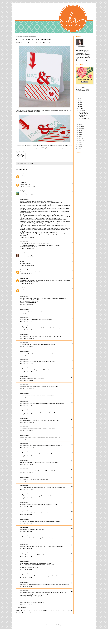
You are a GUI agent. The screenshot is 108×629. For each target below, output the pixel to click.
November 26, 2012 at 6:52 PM (27, 178)
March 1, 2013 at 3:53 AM (26, 514)
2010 (79, 146)
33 (71, 486)
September (81, 126)
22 (71, 394)
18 (71, 360)
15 (71, 335)
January (81, 142)
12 (71, 310)
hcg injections (34, 567)
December (81, 108)
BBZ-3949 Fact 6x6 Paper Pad (30, 145)
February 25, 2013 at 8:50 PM (26, 430)
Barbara (22, 182)
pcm (21, 174)
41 (71, 553)
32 (71, 478)
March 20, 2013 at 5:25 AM (26, 577)
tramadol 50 (23, 554)
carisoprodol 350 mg (25, 437)
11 (71, 297)
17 (71, 352)
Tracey (21, 253)
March (80, 138)
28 (71, 444)
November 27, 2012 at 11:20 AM (27, 186)
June (80, 132)
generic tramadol (24, 428)
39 (71, 537)
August (80, 128)
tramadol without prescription (27, 311)
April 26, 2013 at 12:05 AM (26, 604)
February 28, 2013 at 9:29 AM (26, 498)
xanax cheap (23, 496)
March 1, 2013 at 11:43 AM (26, 523)
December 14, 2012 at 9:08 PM (27, 265)
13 (71, 318)
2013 (79, 104)
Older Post (69, 610)
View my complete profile (82, 60)
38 (71, 528)
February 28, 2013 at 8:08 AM (26, 481)
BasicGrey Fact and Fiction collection (42, 42)
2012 (79, 106)
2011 (79, 144)
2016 (79, 99)
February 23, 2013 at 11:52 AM (27, 388)
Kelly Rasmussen (81, 46)
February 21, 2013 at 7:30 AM (26, 329)
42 (71, 562)
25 (71, 419)
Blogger (60, 625)
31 (71, 469)
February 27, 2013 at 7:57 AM (26, 456)
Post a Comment (22, 607)
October (81, 124)
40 (71, 545)
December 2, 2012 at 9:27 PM (26, 194)
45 (71, 591)
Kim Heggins (23, 191)
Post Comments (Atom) (27, 612)
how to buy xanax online (25, 420)
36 (71, 511)
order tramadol (23, 487)
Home (44, 610)
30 (71, 461)
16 (71, 343)
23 (71, 402)
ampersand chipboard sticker (43, 110)
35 (71, 503)
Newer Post (19, 610)
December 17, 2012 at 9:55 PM (27, 292)
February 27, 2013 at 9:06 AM (26, 464)
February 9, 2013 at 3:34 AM (26, 304)
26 (71, 427)
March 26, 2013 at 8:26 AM (26, 586)
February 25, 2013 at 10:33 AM (27, 422)
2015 (79, 101)
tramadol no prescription (26, 395)
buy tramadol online (24, 336)
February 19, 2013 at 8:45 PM (26, 313)
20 (71, 377)
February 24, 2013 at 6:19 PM (26, 405)
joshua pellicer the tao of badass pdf (35, 602)
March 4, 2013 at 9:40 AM (26, 548)
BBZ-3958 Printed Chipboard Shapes (55, 145)
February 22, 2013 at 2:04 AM (26, 363)
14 (71, 326)
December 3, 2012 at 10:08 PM (27, 237)
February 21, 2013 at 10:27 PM (27, 355)
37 (71, 520)
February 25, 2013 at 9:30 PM (26, 439)
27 (71, 436)
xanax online (23, 378)
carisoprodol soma (24, 462)
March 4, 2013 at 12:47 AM (26, 540)
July (80, 130)
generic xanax (23, 319)
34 (71, 495)
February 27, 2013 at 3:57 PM (26, 472)
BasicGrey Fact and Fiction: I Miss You (83, 113)
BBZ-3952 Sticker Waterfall (42, 145)
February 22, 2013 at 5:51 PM (26, 371)
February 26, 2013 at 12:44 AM (27, 447)
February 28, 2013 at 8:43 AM (26, 489)
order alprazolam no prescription (28, 327)
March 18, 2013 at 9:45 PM (26, 556)
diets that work (32, 302)
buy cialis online (23, 512)
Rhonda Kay (22, 269)
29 (71, 453)
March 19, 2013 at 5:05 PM (26, 569)
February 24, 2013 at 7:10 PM (26, 413)
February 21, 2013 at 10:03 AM (27, 338)
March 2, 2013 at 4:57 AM (26, 531)
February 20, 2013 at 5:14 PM (26, 321)
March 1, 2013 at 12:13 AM (26, 506)
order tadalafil (23, 538)
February (81, 140)
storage (35, 246)
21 (71, 385)
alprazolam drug (24, 353)
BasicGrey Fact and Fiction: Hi (83, 116)
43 (71, 574)
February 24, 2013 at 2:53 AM (26, 397)
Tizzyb (21, 288)
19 (71, 368)
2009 (79, 148)
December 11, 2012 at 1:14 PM (27, 248)
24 (71, 410)
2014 (79, 102)
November (81, 110)
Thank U (80, 121)
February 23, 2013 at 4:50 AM (26, 380)
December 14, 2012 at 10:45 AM (27, 257)
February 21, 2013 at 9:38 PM (26, 346)
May (80, 134)
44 (71, 583)
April (80, 136)
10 (71, 289)
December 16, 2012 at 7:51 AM (27, 283)
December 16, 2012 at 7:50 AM (27, 273)
